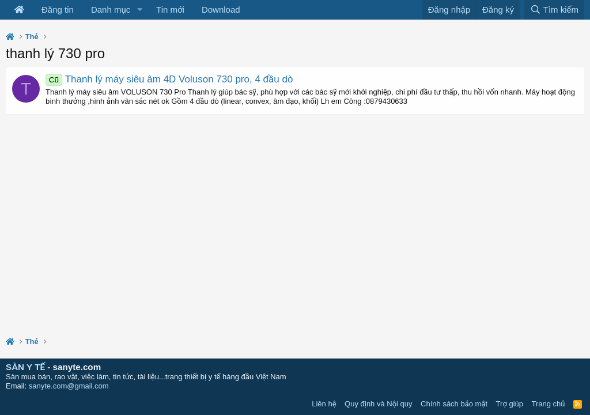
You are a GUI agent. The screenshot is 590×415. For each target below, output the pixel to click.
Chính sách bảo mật (454, 403)
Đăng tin (57, 9)
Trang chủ (548, 403)
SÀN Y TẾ (25, 367)
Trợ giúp (509, 403)
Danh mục (110, 9)
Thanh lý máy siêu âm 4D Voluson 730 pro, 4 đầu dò (169, 79)
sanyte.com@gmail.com (69, 386)
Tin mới (170, 9)
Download (221, 9)
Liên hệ (324, 403)
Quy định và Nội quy (379, 403)
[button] (139, 10)
